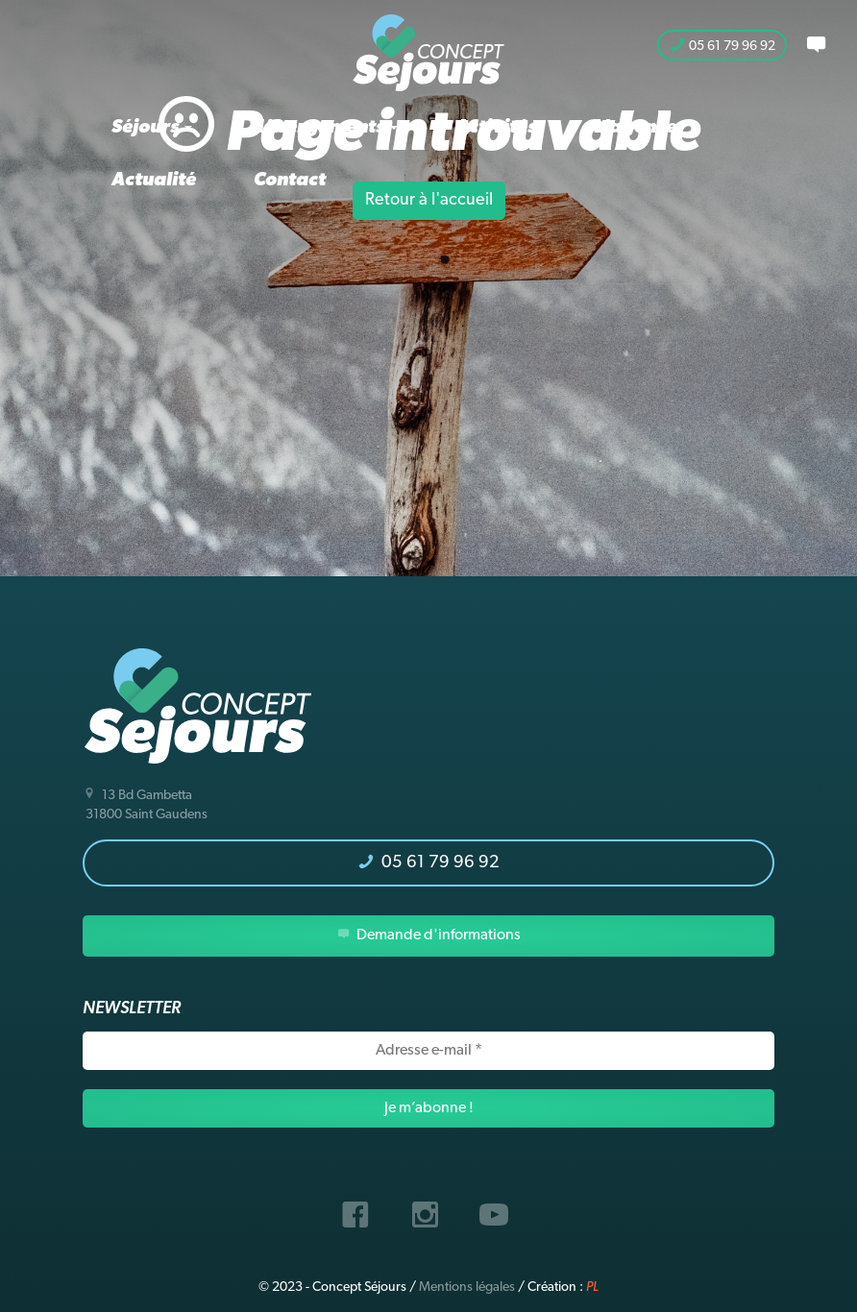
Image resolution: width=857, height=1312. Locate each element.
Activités (495, 127)
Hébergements (324, 127)
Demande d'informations (429, 935)
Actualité (153, 180)
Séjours (151, 127)
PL (592, 1287)
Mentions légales (467, 1287)
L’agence (635, 127)
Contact (290, 180)
